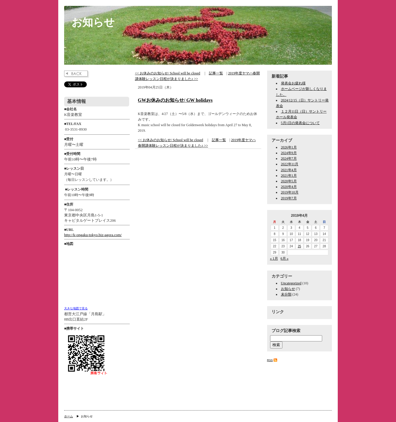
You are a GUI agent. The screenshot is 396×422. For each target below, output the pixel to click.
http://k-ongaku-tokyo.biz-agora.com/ (93, 235)
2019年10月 (290, 192)
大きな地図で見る (76, 308)
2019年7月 (289, 198)
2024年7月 (289, 158)
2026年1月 (289, 147)
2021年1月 (289, 176)
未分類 (286, 294)
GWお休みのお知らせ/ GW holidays (175, 100)
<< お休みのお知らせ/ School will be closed (167, 73)
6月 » (285, 258)
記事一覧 (216, 73)
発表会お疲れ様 (293, 83)
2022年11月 (290, 164)
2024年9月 (289, 153)
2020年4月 (289, 187)
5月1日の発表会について (300, 123)
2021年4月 (289, 170)
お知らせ (93, 22)
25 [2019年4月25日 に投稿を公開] (299, 246)
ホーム (68, 416)
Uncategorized (291, 283)
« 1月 (274, 258)
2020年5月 (289, 181)
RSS (270, 360)
